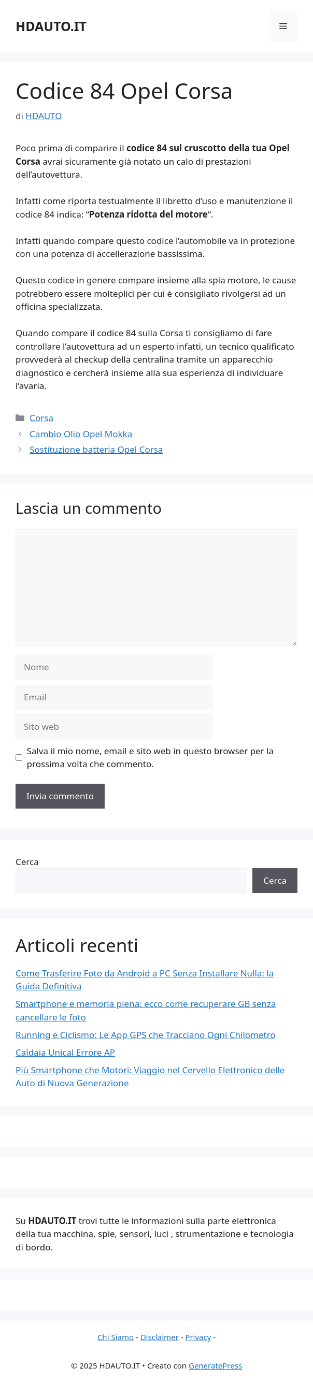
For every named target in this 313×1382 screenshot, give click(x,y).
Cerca (27, 862)
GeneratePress (215, 1365)
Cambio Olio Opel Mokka (81, 434)
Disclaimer (159, 1337)
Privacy (198, 1337)
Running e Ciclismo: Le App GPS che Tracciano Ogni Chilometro (146, 1035)
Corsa (41, 418)
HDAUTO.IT (51, 26)
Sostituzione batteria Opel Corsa (96, 449)
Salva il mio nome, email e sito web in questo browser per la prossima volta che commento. (150, 757)
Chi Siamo (115, 1337)
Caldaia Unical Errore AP (65, 1052)
